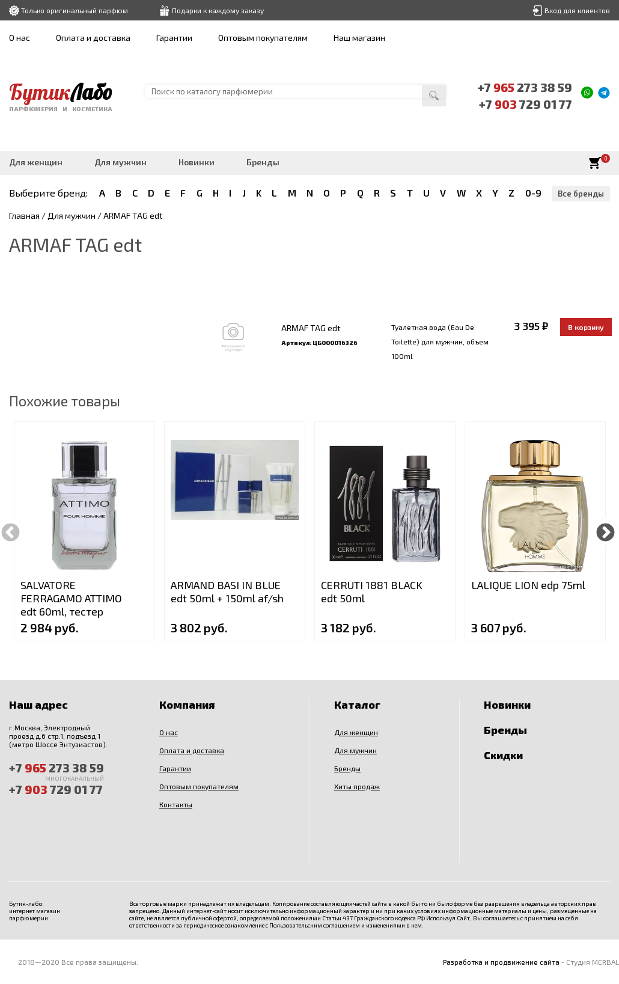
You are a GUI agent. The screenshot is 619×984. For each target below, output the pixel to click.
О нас (19, 37)
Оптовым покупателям (263, 37)
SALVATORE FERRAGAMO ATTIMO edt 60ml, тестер (71, 598)
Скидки (503, 755)
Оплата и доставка (93, 37)
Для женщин (36, 162)
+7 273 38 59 (524, 87)
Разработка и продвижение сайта (501, 962)
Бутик (60, 92)
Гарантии (174, 37)
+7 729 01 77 (525, 104)
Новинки (196, 162)
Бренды (262, 162)
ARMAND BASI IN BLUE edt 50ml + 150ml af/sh (227, 591)
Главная (24, 215)
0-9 (533, 192)
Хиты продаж (357, 786)
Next (605, 531)
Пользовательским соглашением (314, 925)
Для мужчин (120, 162)
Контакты (175, 804)
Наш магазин (359, 37)
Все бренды (581, 193)
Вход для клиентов (577, 10)
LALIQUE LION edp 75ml (528, 584)
